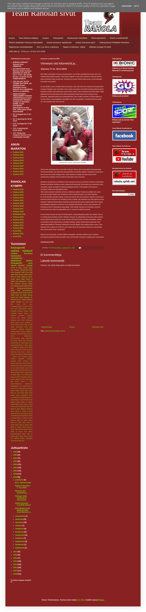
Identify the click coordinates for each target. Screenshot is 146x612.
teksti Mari (17, 397)
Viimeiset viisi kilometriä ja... (21, 492)
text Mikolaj (15, 438)
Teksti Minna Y (19, 345)
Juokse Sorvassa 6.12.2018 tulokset (23, 504)
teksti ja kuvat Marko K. (21, 415)
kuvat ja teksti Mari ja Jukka (20, 372)
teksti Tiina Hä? (27, 406)
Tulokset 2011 (18, 234)
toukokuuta (19, 535)
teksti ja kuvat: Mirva (18, 427)
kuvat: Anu (24, 379)
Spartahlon (29, 338)
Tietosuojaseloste (98, 38)
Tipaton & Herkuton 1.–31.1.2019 (22, 487)
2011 (15, 571)
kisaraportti (18, 247)
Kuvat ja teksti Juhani (19, 268)
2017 (15, 552)
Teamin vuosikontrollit (119, 38)
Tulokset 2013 (18, 174)
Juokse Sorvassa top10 (85, 42)
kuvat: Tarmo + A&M (23, 381)
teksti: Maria (19, 436)
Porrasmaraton (15, 338)
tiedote (22, 438)
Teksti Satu (18, 349)
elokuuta (18, 526)
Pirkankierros (28, 336)
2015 (15, 558)
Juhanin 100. (15, 318)
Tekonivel (29, 340)
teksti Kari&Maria (22, 395)
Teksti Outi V (24, 347)
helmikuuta (19, 545)
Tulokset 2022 (18, 155)
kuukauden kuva (16, 292)
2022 (15, 464)
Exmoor (30, 308)
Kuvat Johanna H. (26, 322)
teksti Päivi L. (24, 404)
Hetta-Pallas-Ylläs (26, 270)
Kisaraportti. (16, 263)
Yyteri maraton (23, 361)
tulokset (27, 250)
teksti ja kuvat (27, 411)
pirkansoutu (28, 383)
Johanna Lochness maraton (21, 315)
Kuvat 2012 (17, 231)
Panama (25, 334)
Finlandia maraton (17, 311)
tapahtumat (16, 260)
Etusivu (12, 38)
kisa (31, 361)
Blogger (101, 600)
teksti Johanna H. (25, 297)
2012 (15, 568)
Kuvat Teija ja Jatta (26, 324)
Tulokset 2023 (18, 152)
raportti (13, 265)
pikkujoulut (23, 281)
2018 (15, 477)
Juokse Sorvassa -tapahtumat (59, 42)
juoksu (29, 260)
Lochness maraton (17, 329)
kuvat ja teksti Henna (23, 295)
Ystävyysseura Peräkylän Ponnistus (114, 42)
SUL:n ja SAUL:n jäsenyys (48, 47)
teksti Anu (14, 297)
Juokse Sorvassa (21, 253)
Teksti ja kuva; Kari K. (18, 352)
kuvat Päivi (28, 368)
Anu (27, 302)
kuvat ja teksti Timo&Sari (19, 377)
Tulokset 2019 (18, 158)
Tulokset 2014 (18, 172)
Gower (20, 313)
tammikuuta (20, 548)
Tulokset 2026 (18, 189)
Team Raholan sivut (43, 13)
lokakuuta (19, 519)
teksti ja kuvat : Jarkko (18, 299)
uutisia (15, 250)
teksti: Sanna (28, 436)
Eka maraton (15, 283)
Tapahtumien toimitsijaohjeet (21, 47)
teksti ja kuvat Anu (17, 413)
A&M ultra (25, 272)
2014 (15, 561)
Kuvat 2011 (17, 236)
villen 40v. (21, 440)
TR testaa (14, 340)
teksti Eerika (15, 390)
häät (18, 290)
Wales (13, 290)
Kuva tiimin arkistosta (24, 320)
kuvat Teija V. (15, 370)
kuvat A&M (20, 279)
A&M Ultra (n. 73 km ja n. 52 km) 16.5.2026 (27, 51)
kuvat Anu (19, 363)
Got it (136, 6)
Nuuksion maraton (16, 334)
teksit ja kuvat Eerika (25, 388)
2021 (15, 468)
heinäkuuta (19, 529)
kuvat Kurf (18, 365)
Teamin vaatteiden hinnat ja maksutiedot (26, 42)
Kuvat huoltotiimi (17, 327)
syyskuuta (19, 522)
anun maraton (16, 272)
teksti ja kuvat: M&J (25, 425)
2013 (15, 564)
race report (22, 386)
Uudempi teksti (46, 327)
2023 (15, 461)
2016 (15, 555)
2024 (15, 458)
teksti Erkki (24, 393)
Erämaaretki (22, 308)
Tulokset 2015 (18, 169)
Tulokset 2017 (18, 163)
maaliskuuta (20, 541)
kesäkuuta (19, 532)
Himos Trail (28, 313)
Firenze (26, 311)
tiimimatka (29, 438)
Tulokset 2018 (18, 160)
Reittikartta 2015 (19, 214)
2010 (15, 574)
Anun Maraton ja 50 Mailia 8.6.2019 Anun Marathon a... (23, 510)
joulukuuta (19, 480)
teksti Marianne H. (26, 397)
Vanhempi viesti (97, 327)
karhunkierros (27, 290)
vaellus (29, 281)
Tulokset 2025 (18, 192)
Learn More (127, 6)
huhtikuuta (19, 538)
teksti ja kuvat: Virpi (19, 431)
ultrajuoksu (14, 440)
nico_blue (81, 600)
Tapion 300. (22, 340)
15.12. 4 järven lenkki (23, 483)
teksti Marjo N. (15, 399)
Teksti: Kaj (16, 356)
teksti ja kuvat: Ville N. (25, 429)
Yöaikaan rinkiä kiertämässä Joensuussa (21, 498)
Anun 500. (21, 304)
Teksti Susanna (27, 349)
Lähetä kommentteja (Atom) (55, 331)
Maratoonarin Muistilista (77, 38)
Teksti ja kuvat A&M (20, 286)
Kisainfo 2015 (18, 220)
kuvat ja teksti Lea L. (25, 370)
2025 (15, 455)
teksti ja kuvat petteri (24, 420)
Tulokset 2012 (18, 228)
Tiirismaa (24, 356)
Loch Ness (28, 327)
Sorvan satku (23, 274)
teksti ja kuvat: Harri (18, 422)
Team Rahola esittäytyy (28, 38)
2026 (15, 452)
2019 (15, 474)
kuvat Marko (20, 368)
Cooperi (45, 38)
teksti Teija (18, 406)
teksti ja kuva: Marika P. (19, 409)
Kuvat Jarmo (15, 322)
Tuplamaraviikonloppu (24, 288)
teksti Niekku (15, 404)
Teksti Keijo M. (15, 343)
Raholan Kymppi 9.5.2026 (100, 47)
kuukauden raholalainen (16, 257)
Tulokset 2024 (18, 195)
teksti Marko (25, 399)
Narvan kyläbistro (26, 331)
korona (13, 363)
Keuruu (23, 318)
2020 (15, 471)
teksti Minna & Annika (24, 402)
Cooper (16, 270)
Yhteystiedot (58, 38)
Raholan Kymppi (25, 265)
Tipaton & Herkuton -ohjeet (74, 47)
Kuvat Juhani (15, 324)
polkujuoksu (15, 386)
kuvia (30, 263)
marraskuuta (20, 516)
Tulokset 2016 (18, 166)
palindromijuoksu (16, 383)
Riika (22, 338)
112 (23, 302)
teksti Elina (24, 390)
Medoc (18, 331)
